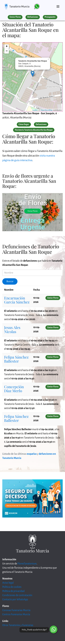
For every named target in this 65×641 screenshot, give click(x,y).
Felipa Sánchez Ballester (16, 359)
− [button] (7, 51)
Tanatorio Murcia (19, 6)
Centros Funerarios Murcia (16, 614)
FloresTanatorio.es (27, 563)
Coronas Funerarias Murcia (16, 610)
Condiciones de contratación (17, 595)
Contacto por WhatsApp (15, 599)
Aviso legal (8, 582)
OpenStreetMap (47, 110)
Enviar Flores (15, 17)
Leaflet (35, 110)
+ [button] (7, 46)
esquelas (32, 454)
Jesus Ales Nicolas (12, 329)
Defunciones (32, 17)
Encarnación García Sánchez (16, 299)
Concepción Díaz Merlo (14, 388)
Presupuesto (50, 17)
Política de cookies (11, 587)
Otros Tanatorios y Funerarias (17, 625)
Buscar (9, 281)
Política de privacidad (13, 591)
